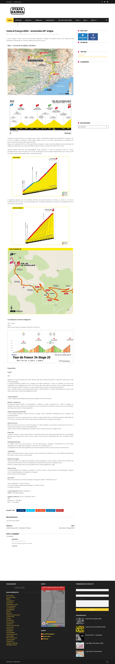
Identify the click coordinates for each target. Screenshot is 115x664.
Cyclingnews (10, 601)
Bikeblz (8, 599)
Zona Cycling (10, 622)
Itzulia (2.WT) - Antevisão (93, 635)
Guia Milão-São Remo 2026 (94, 643)
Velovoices (9, 602)
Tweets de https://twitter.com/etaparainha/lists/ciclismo (92, 56)
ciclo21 (8, 611)
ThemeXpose (16, 661)
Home (10, 20)
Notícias (18, 20)
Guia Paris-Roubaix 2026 (93, 619)
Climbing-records (11, 634)
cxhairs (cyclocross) (12, 625)
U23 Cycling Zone (11, 638)
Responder (14, 546)
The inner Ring (10, 597)
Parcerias (9, 2)
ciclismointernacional (13, 615)
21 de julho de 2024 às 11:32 (19, 541)
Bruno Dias (46, 636)
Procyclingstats (11, 606)
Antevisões (50, 20)
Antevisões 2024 (33, 34)
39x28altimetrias (11, 645)
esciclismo (9, 624)
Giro (85, 20)
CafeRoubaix (10, 617)
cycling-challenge (12, 643)
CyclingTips (9, 620)
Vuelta (93, 20)
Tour (77, 20)
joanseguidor (10, 610)
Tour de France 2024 (53, 34)
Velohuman (10, 629)
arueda (8, 618)
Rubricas (38, 20)
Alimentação (18, 2)
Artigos (28, 20)
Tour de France (43, 34)
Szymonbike (10, 636)
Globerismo (9, 641)
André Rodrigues (48, 634)
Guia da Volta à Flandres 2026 (95, 627)
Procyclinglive (10, 632)
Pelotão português (65, 20)
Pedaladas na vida (12, 604)
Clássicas (11, 24)
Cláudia (45, 639)
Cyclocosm (9, 627)
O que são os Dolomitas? (93, 651)
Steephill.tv (9, 631)
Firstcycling (9, 595)
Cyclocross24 (10, 639)
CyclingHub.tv (10, 608)
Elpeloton (9, 613)
